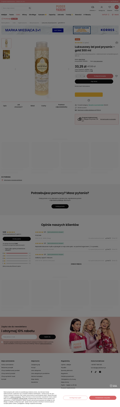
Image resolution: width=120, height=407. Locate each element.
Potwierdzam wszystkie (103, 398)
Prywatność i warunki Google (19, 398)
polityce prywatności (16, 397)
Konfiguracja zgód (75, 398)
